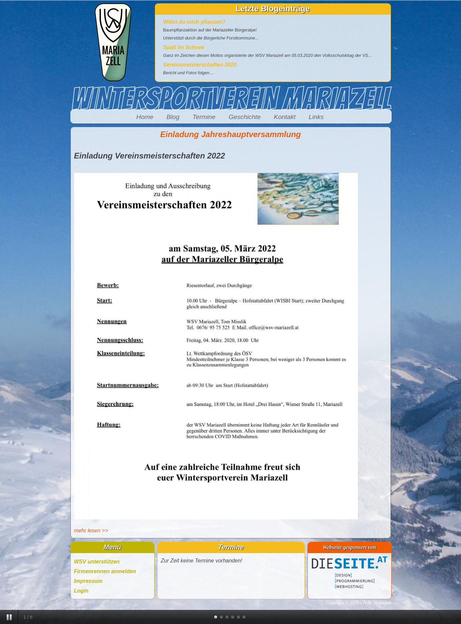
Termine (204, 116)
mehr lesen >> (91, 530)
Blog (173, 116)
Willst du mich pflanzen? (194, 22)
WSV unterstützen (97, 561)
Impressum (88, 581)
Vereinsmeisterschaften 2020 (200, 65)
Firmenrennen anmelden (105, 571)
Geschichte (245, 116)
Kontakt (284, 116)
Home (144, 116)
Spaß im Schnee (184, 47)
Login (81, 591)
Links (316, 116)
